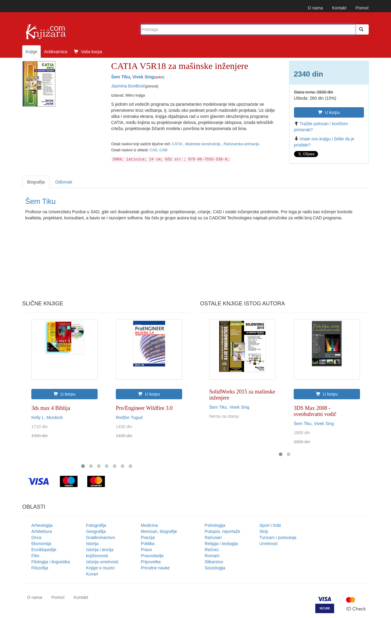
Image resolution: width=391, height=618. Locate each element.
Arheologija (42, 525)
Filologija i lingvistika (50, 561)
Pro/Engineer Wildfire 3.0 (144, 408)
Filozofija (39, 567)
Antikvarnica (55, 51)
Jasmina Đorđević (128, 86)
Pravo (146, 549)
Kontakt (339, 7)
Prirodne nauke (155, 567)
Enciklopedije (44, 549)
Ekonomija (41, 543)
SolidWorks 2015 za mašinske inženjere (242, 395)
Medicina (149, 525)
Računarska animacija (241, 144)
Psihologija (215, 525)
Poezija (148, 537)
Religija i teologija (221, 543)
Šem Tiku (120, 76)
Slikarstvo (214, 561)
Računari (213, 537)
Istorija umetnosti (102, 561)
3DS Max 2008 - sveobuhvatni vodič (315, 411)
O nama (315, 7)
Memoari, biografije (159, 531)
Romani (212, 555)
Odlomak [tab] (63, 182)
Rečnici (212, 549)
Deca (36, 537)
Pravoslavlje (152, 555)
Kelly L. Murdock (47, 417)
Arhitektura (41, 531)
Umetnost (268, 543)
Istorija (92, 543)
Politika (147, 543)
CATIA (177, 144)
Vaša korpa (88, 51)
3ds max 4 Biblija (50, 408)
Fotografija (96, 525)
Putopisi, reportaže (222, 531)
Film (35, 555)
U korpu (329, 112)
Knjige (31, 51)
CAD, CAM (158, 150)
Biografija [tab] (36, 182)
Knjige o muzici (100, 567)
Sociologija (215, 567)
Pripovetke (151, 561)
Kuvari (92, 574)
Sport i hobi (270, 525)
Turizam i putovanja (277, 537)
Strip (263, 531)
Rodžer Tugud (129, 417)
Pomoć (362, 7)
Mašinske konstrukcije (203, 144)
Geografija (96, 531)
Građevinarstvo (100, 537)
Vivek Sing (143, 76)
